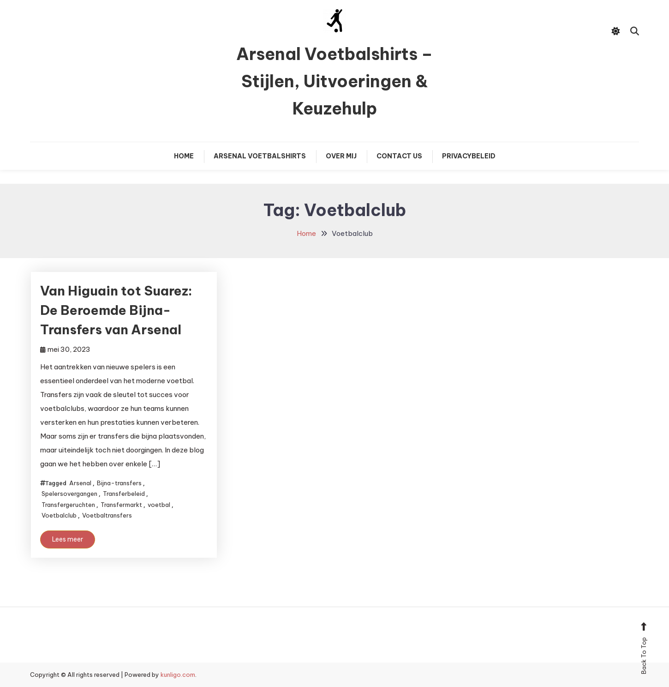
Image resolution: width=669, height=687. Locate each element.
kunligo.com (178, 674)
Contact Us (399, 156)
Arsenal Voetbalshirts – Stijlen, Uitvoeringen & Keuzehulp (334, 81)
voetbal (159, 504)
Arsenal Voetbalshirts (260, 156)
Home (184, 156)
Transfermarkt (121, 504)
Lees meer (67, 539)
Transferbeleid (124, 493)
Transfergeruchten (68, 504)
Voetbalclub (59, 515)
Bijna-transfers (119, 483)
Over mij (341, 156)
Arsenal (80, 483)
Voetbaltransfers (107, 515)
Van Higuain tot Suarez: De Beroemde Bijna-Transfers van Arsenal (116, 310)
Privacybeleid (469, 156)
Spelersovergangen (69, 493)
